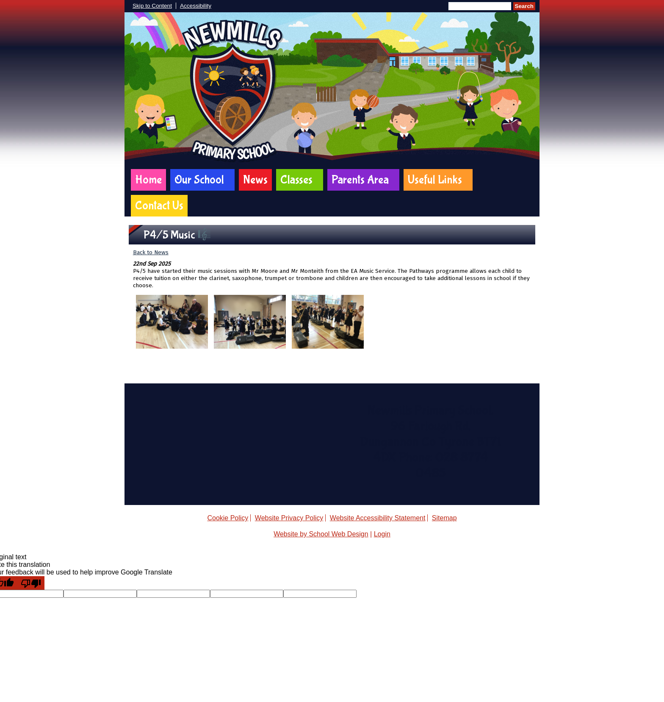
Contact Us (159, 206)
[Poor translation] (30, 583)
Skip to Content (152, 6)
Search (524, 6)
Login (382, 534)
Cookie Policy (227, 518)
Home (148, 180)
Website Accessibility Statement (378, 518)
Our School (199, 180)
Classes (296, 180)
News (255, 180)
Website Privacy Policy (289, 518)
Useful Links (435, 180)
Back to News (151, 252)
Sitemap (444, 518)
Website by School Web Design (321, 534)
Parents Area (360, 180)
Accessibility (195, 6)
